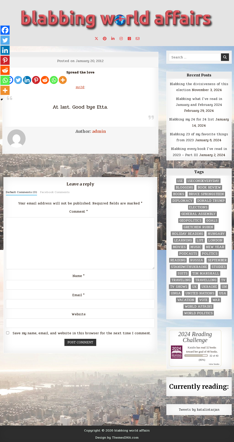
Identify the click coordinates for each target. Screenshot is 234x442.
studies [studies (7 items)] (219, 266)
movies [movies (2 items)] (179, 247)
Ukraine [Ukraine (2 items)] (209, 286)
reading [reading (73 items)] (178, 260)
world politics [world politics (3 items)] (198, 313)
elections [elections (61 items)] (198, 207)
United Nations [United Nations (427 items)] (199, 293)
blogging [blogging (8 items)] (184, 187)
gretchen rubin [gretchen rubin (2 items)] (198, 227)
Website (79, 314)
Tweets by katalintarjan (199, 409)
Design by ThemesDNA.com (116, 437)
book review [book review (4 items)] (209, 187)
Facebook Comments (54, 192)
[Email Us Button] (137, 38)
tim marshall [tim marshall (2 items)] (205, 273)
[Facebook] (5, 30)
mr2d (80, 87)
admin (99, 131)
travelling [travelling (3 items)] (205, 280)
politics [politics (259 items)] (210, 253)
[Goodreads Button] (129, 38)
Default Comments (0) (21, 192)
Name (78, 276)
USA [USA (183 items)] (222, 293)
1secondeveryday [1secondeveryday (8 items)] (203, 180)
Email (78, 295)
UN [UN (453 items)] (224, 286)
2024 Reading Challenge (195, 337)
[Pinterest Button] (104, 38)
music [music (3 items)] (195, 247)
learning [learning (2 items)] (183, 240)
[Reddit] (45, 80)
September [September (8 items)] (217, 260)
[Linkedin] (27, 80)
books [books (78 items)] (178, 194)
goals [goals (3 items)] (212, 220)
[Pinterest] (36, 80)
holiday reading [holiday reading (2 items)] (187, 233)
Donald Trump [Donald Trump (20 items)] (211, 200)
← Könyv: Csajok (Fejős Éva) (25, 166)
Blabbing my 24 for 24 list (191, 119)
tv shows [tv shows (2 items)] (178, 286)
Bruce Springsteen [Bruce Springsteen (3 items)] (206, 194)
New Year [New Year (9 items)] (215, 247)
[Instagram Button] (121, 38)
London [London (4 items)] (215, 240)
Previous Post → (144, 166)
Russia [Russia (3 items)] (196, 260)
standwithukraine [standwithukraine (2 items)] (189, 266)
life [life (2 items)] (200, 240)
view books (214, 364)
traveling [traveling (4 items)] (181, 280)
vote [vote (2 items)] (203, 300)
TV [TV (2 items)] (223, 280)
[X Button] (96, 38)
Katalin (192, 347)
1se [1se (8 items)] (180, 180)
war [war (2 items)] (216, 300)
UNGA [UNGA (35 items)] (176, 293)
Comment (78, 211)
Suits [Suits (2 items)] (183, 273)
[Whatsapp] (54, 80)
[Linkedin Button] (113, 38)
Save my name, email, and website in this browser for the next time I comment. (82, 333)
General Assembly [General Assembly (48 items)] (198, 214)
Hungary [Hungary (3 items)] (216, 233)
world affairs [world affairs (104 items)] (198, 306)
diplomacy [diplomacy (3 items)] (182, 200)
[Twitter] (18, 80)
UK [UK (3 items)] (194, 286)
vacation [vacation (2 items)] (185, 300)
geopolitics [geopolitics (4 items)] (190, 220)
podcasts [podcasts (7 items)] (188, 253)
